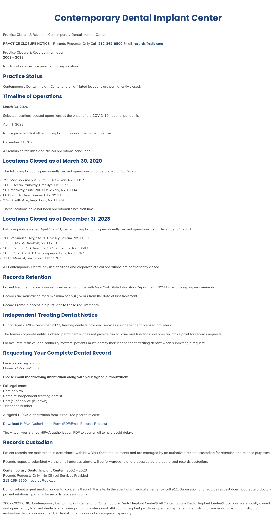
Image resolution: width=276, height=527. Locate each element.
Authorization (41, 423)
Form (57, 423)
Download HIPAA (17, 423)
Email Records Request (89, 423)
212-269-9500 (110, 43)
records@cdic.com (148, 43)
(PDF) (66, 423)
